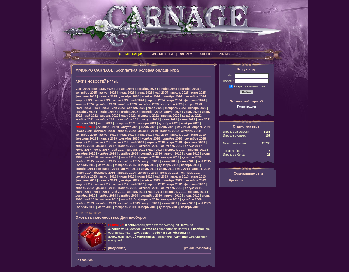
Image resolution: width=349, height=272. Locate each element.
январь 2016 (170, 157)
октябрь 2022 (128, 111)
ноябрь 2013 (169, 172)
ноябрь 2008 (190, 207)
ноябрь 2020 (190, 123)
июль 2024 (102, 100)
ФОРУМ (186, 54)
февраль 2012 (194, 184)
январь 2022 (170, 115)
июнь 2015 (187, 161)
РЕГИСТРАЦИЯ (131, 54)
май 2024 (137, 100)
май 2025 (161, 92)
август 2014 (129, 168)
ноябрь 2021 (85, 119)
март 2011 (155, 191)
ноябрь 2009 (85, 203)
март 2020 (84, 130)
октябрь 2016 (128, 153)
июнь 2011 (101, 191)
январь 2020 (126, 130)
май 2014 (183, 168)
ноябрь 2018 (151, 138)
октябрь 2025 (189, 88)
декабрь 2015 (192, 157)
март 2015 (105, 165)
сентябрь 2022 (151, 111)
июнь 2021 (187, 119)
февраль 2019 (86, 138)
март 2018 (174, 142)
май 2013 (161, 176)
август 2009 (150, 203)
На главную (84, 260)
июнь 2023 (101, 108)
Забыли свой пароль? (246, 101)
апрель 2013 (179, 176)
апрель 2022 (109, 115)
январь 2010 (170, 199)
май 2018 (137, 142)
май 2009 (204, 203)
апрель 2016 (109, 157)
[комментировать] (197, 248)
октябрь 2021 (106, 119)
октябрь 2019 (191, 130)
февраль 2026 (102, 88)
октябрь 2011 (149, 188)
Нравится (236, 180)
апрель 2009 (86, 207)
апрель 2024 (155, 100)
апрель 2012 (155, 184)
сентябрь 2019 (86, 134)
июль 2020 (148, 127)
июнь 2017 (101, 149)
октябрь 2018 (172, 138)
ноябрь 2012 (151, 180)
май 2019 (161, 134)
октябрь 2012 (172, 180)
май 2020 (183, 127)
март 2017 (155, 149)
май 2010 (91, 199)
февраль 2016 (148, 157)
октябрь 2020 (85, 127)
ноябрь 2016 (107, 153)
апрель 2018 (155, 142)
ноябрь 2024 (151, 96)
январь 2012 (85, 188)
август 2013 (107, 176)
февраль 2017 (175, 149)
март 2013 (198, 176)
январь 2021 (147, 123)
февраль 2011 (175, 191)
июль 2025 (126, 92)
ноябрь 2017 (127, 145)
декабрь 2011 (106, 188)
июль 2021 (169, 119)
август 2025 (107, 92)
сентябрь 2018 (195, 138)
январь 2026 (125, 88)
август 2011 (193, 188)
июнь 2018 (120, 142)
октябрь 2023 (149, 104)
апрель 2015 (86, 165)
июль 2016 (191, 153)
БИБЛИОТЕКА (162, 54)
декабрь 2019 (148, 130)
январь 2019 (108, 138)
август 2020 (129, 127)
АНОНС (206, 54)
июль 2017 (83, 149)
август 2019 (107, 134)
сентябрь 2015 (129, 161)
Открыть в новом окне (249, 86)
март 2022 (128, 115)
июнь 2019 (144, 134)
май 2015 (204, 161)
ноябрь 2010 (107, 195)
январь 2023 (197, 108)
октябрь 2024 (172, 96)
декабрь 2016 (85, 153)
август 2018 (84, 142)
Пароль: (228, 80)
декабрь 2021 (192, 115)
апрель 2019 (179, 134)
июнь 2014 (166, 168)
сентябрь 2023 (172, 104)
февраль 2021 (125, 123)
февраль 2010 (148, 199)
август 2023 (193, 104)
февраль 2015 (125, 165)
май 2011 (118, 191)
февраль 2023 (175, 108)
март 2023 (155, 108)
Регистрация (246, 106)
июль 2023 (83, 108)
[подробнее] (117, 248)
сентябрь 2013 (86, 176)
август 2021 (150, 119)
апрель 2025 (179, 92)
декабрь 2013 (148, 172)
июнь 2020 (166, 127)
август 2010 (172, 195)
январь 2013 (108, 180)
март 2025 (198, 92)
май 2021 (204, 119)
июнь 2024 (120, 100)
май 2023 (118, 108)
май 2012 (137, 184)
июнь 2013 (144, 176)
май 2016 (91, 157)
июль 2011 (83, 191)
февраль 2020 (104, 130)
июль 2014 (148, 168)
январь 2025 (108, 96)
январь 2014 (126, 172)
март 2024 (174, 100)
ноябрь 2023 (127, 104)
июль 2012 (102, 184)
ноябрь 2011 (127, 188)
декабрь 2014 (169, 165)
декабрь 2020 (169, 123)
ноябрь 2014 (190, 165)
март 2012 (174, 184)
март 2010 (128, 199)
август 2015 (150, 161)
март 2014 (84, 172)
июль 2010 (191, 195)
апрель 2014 (201, 168)
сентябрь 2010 (151, 195)
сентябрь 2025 (86, 92)
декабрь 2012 (129, 180)
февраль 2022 (148, 115)
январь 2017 (197, 149)
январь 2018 (85, 145)
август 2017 (193, 145)
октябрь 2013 (191, 172)
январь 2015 (147, 165)
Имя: (230, 75)
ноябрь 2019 (169, 130)
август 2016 (172, 153)
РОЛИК (224, 54)
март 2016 (128, 157)
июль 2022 (191, 111)
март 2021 (105, 123)
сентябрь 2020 (108, 127)
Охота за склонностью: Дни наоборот (111, 217)
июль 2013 (126, 176)
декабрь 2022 (85, 111)
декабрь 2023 (106, 104)
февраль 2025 (86, 96)
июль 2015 (169, 161)
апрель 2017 (136, 149)
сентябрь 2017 (172, 145)
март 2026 (83, 88)
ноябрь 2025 (168, 88)
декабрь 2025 (146, 88)
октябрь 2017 (149, 145)
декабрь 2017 (106, 145)
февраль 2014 (104, 172)
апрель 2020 (201, 127)
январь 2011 (197, 191)
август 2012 (84, 184)
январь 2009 (147, 207)
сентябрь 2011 (172, 188)
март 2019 (198, 134)
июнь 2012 (120, 184)
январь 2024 (85, 104)
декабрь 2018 (129, 138)
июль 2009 (169, 203)
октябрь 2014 (85, 168)
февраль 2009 (125, 207)
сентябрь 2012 (195, 180)
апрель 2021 (86, 123)
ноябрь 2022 (107, 111)
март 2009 (105, 207)
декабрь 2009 (192, 199)
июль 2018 (102, 142)
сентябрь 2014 (108, 168)
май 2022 (91, 115)
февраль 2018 (194, 142)
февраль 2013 (86, 180)
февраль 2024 (194, 100)
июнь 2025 (144, 92)
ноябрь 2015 (85, 161)
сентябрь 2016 (151, 153)
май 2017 (118, 149)
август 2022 (172, 111)
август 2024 (84, 100)
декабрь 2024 (129, 96)
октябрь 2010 (128, 195)
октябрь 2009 (106, 203)
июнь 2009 (187, 203)
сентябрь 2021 (129, 119)
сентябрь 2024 (195, 96)
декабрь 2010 (85, 195)
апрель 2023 (136, 108)
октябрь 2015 (106, 161)
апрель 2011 (136, 191)
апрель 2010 (109, 199)
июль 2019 (126, 134)
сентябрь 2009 (129, 203)
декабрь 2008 (169, 207)
